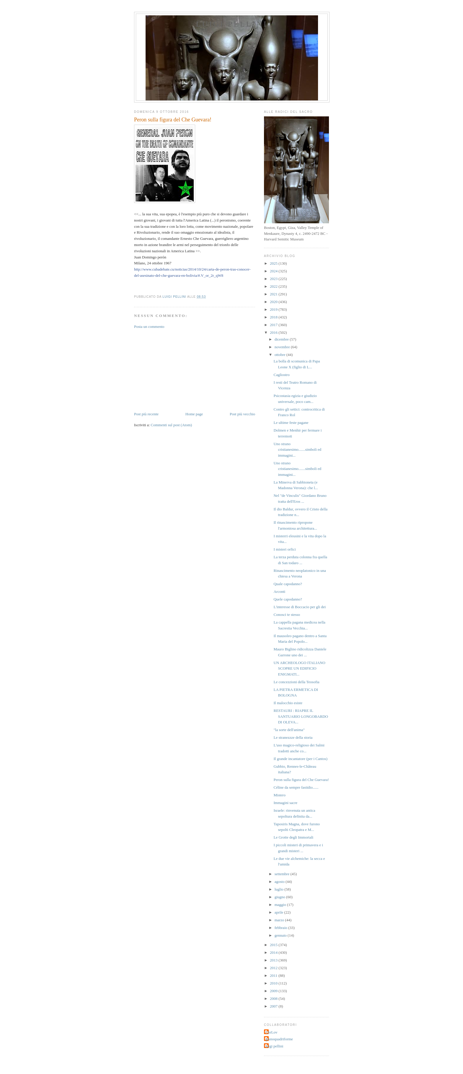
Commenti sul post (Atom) (171, 425)
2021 (274, 294)
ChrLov (271, 1032)
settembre (283, 874)
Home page (194, 414)
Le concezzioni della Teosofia (296, 682)
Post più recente (146, 414)
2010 (274, 983)
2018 (274, 317)
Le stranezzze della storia (292, 737)
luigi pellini (274, 1046)
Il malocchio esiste (287, 703)
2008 (274, 998)
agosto (280, 881)
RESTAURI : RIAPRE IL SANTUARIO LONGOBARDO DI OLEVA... (300, 716)
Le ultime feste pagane (290, 422)
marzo (280, 920)
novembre (283, 347)
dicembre (282, 339)
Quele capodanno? (287, 599)
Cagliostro (281, 374)
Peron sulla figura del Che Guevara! (301, 779)
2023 (274, 278)
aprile (279, 912)
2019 (274, 309)
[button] (136, 288)
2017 (274, 325)
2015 (274, 945)
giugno (280, 897)
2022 (274, 286)
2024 (274, 271)
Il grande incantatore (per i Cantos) (300, 758)
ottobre (280, 354)
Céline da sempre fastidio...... (295, 787)
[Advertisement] (178, 370)
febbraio (281, 927)
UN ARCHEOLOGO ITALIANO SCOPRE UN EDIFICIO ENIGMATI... (299, 668)
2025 (274, 263)
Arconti (279, 591)
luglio (280, 889)
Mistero (279, 795)
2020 (274, 302)
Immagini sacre (285, 802)
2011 (274, 975)
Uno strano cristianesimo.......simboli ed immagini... (297, 450)
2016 (274, 332)
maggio (281, 904)
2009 (274, 991)
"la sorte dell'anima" (288, 730)
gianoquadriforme (279, 1039)
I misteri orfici (284, 549)
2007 (274, 1006)
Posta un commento (149, 326)
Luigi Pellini (232, 24)
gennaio (281, 935)
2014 (274, 952)
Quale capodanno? (287, 584)
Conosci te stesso (286, 614)
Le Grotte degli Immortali (293, 837)
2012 (274, 968)
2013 (274, 960)
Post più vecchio (242, 414)
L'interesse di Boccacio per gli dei (299, 607)
